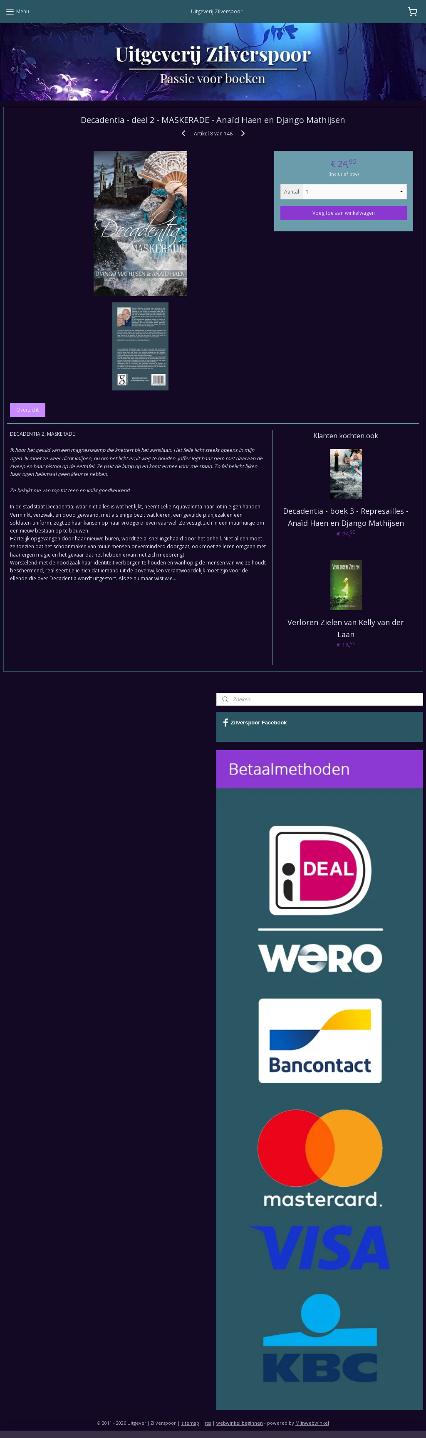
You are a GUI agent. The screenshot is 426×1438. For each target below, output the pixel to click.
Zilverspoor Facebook (255, 723)
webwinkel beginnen (239, 1423)
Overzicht (27, 409)
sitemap (190, 1423)
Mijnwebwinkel (312, 1423)
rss (208, 1423)
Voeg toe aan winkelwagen (343, 212)
